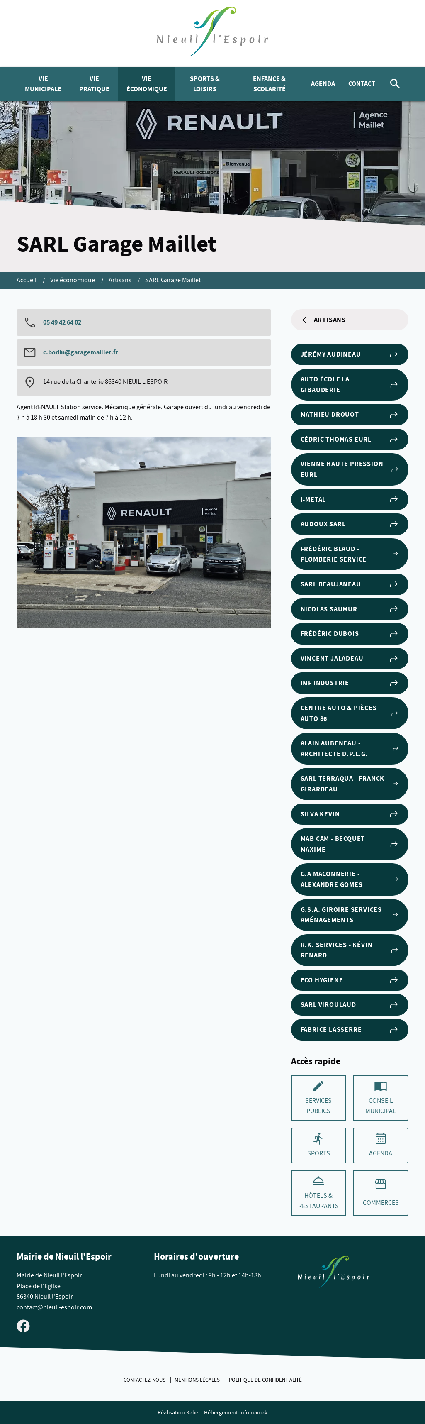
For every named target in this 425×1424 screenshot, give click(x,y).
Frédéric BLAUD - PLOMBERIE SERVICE (350, 554)
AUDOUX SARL (350, 524)
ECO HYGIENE (350, 980)
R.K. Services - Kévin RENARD (350, 950)
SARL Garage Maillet (173, 280)
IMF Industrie (350, 683)
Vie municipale (43, 84)
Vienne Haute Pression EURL (350, 469)
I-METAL (350, 499)
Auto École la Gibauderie (350, 384)
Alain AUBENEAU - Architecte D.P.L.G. (350, 748)
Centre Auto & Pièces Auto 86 (350, 713)
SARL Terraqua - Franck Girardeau (350, 784)
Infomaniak (253, 1413)
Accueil (27, 280)
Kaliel (193, 1413)
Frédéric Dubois (350, 634)
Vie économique (146, 84)
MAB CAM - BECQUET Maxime (350, 844)
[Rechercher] (395, 84)
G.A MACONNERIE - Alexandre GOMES (350, 879)
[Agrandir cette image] (144, 532)
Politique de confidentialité (265, 1380)
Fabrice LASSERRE (350, 1030)
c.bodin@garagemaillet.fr (80, 352)
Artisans (121, 280)
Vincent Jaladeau (350, 659)
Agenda (323, 83)
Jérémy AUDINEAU (350, 354)
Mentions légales (198, 1380)
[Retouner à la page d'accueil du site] (333, 1273)
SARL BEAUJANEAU (350, 584)
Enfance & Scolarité (269, 84)
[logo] (212, 33)
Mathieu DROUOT (350, 415)
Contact (361, 83)
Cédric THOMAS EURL (350, 440)
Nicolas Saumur (350, 609)
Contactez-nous (145, 1380)
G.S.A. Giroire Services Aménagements (350, 915)
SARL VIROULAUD (350, 1005)
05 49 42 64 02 (62, 322)
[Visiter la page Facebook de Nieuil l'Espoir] (23, 1325)
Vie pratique (94, 84)
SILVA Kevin (350, 814)
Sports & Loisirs (205, 84)
